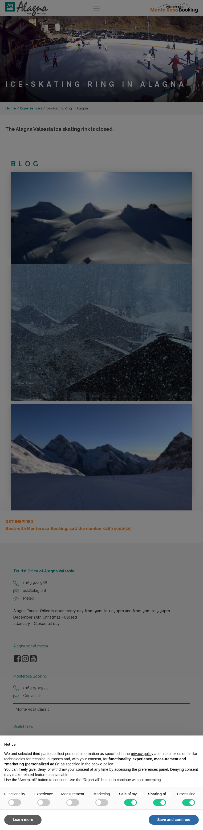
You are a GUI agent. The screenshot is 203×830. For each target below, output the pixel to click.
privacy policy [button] (142, 754)
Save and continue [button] (173, 819)
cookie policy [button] (102, 764)
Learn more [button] (23, 819)
